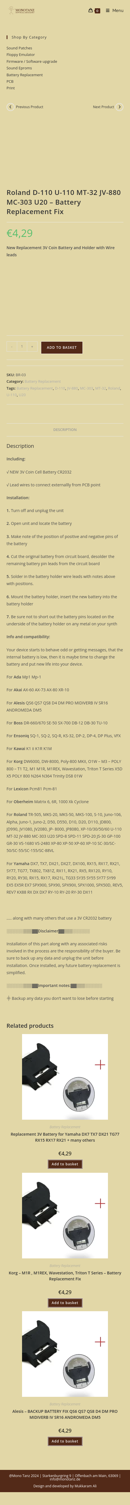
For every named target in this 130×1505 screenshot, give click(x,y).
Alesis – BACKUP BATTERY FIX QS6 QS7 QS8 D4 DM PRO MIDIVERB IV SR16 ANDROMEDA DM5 (64, 1414)
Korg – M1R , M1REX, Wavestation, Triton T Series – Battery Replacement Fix (65, 1276)
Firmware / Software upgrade (32, 61)
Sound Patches (19, 48)
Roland (114, 388)
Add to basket (62, 347)
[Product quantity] (22, 346)
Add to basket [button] (65, 1164)
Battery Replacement (25, 74)
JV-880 (72, 388)
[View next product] (119, 107)
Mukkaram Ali (85, 1486)
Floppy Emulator (21, 54)
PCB (10, 81)
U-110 (12, 394)
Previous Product (29, 106)
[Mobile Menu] (113, 10)
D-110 (60, 388)
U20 (22, 394)
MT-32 (100, 388)
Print (11, 87)
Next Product (103, 106)
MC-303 (86, 388)
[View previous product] (11, 107)
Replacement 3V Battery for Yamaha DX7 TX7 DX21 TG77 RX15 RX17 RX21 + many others (65, 1137)
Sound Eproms (19, 67)
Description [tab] (65, 429)
